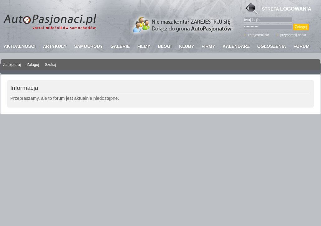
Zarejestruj (12, 64)
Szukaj (50, 64)
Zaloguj (33, 64)
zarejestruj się (258, 35)
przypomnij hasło (293, 35)
